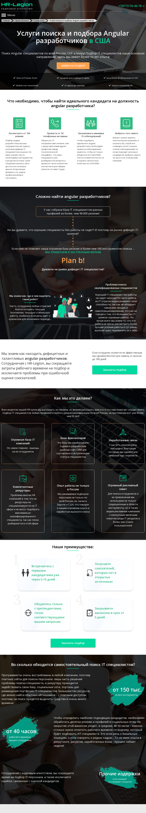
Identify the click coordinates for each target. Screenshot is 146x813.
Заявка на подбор (73, 65)
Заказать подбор (114, 370)
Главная (6, 20)
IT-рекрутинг (39, 20)
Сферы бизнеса (22, 20)
